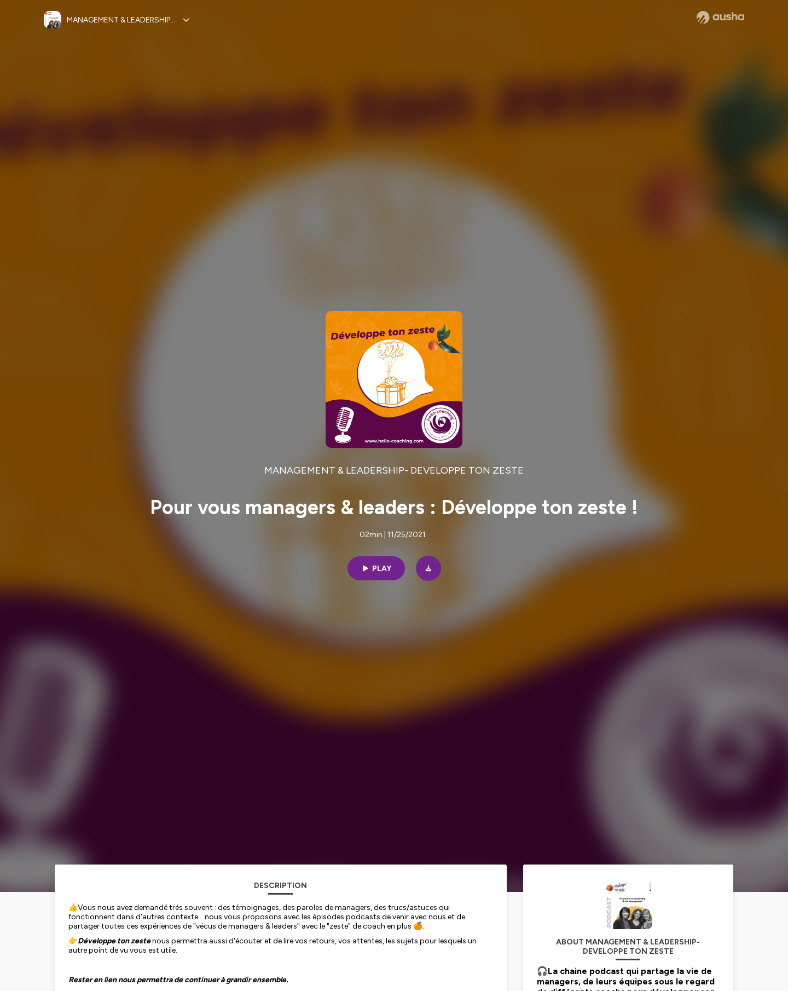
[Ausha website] (720, 17)
